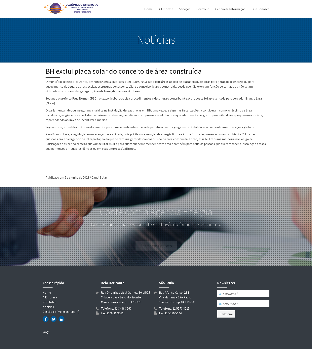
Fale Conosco (260, 9)
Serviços (184, 9)
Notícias (48, 307)
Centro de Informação (230, 9)
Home (148, 9)
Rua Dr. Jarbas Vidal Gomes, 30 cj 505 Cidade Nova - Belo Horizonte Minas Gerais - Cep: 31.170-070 (125, 297)
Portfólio (202, 9)
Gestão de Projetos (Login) (61, 312)
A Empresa (166, 9)
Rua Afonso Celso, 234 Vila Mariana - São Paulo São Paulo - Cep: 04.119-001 (177, 297)
